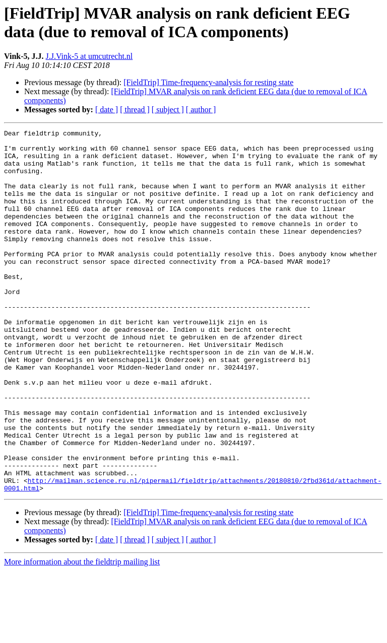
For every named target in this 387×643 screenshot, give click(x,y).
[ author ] (201, 109)
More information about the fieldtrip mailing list (82, 634)
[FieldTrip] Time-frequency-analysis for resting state (208, 82)
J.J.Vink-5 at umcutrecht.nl (89, 56)
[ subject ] (168, 109)
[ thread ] (135, 109)
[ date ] (106, 109)
